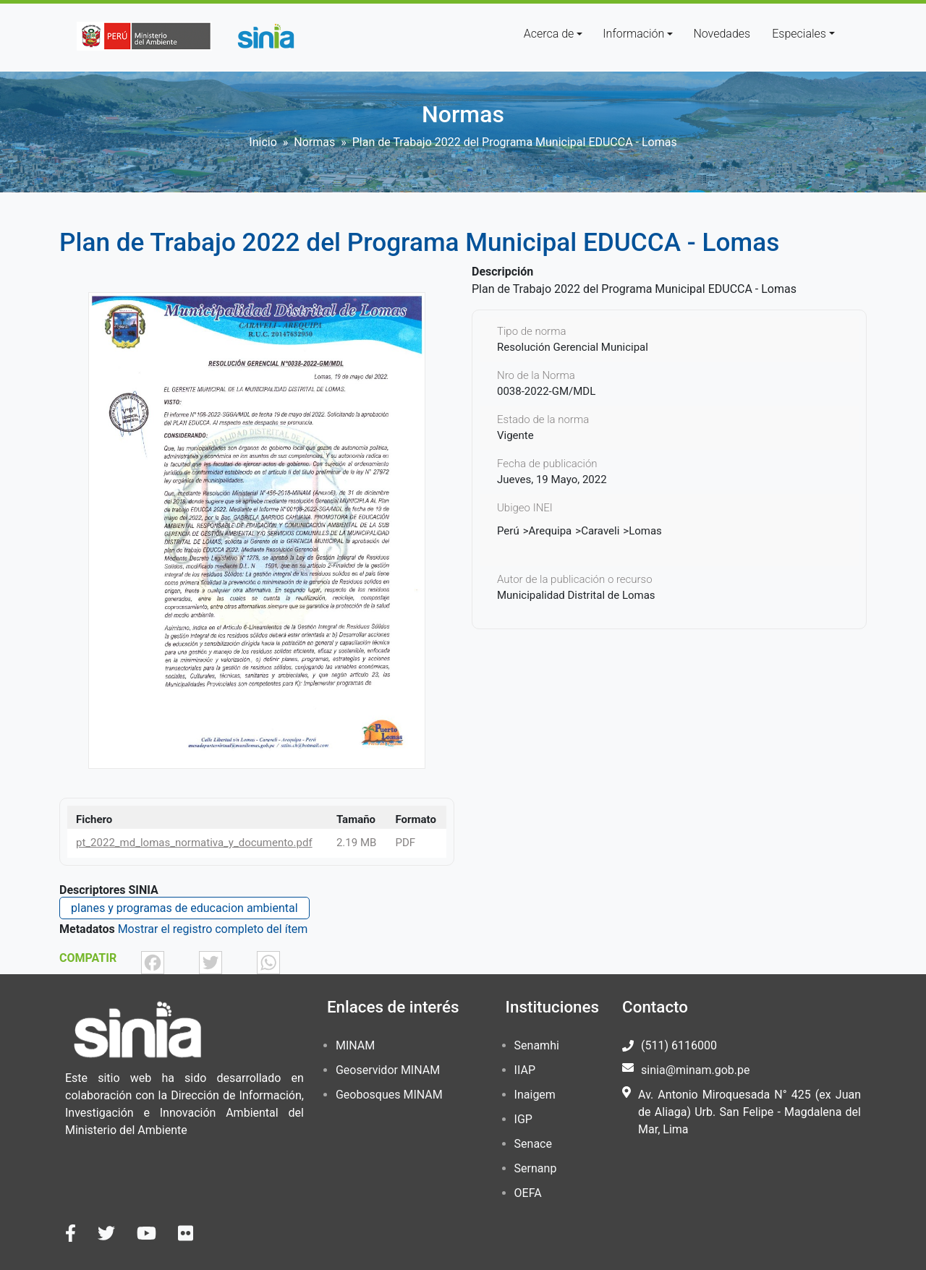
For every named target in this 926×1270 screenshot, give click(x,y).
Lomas (645, 530)
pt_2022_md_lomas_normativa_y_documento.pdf (194, 842)
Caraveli (600, 530)
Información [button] (633, 34)
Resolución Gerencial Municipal (572, 347)
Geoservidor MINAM (388, 1070)
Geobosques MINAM (389, 1094)
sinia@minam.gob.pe (695, 1070)
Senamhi (536, 1045)
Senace (533, 1144)
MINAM (355, 1045)
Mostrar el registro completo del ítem (213, 929)
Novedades (721, 34)
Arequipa (550, 530)
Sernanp (535, 1168)
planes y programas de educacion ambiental (184, 908)
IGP (523, 1119)
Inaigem (535, 1094)
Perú (508, 530)
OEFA (528, 1193)
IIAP (524, 1070)
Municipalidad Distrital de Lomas (576, 595)
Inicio (262, 142)
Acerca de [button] (549, 34)
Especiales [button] (799, 34)
